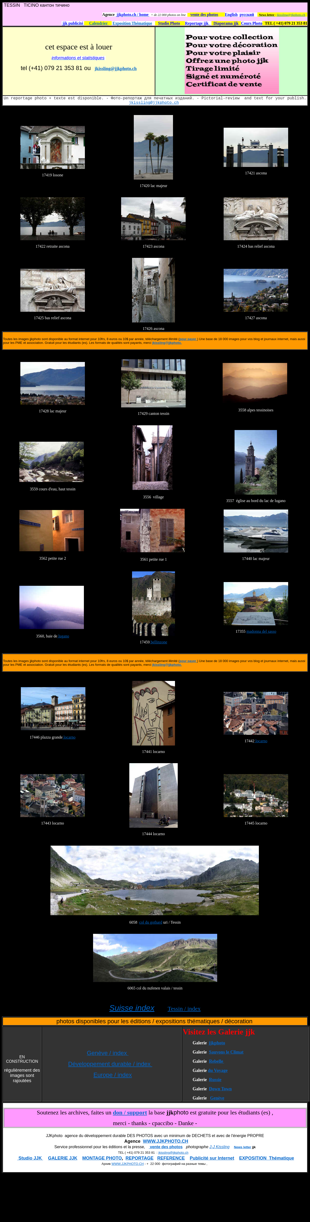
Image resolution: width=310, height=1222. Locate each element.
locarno (69, 737)
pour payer (187, 339)
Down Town (220, 1088)
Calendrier (98, 23)
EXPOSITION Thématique (266, 1158)
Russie (215, 1079)
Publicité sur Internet (212, 1158)
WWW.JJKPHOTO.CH (165, 1141)
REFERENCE (171, 1158)
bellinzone (158, 642)
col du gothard (150, 922)
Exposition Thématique (132, 23)
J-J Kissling (219, 1147)
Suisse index (131, 1007)
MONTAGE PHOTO (102, 1158)
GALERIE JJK (62, 1158)
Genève (217, 1098)
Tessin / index (184, 1008)
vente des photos (166, 1147)
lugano (63, 636)
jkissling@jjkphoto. (167, 343)
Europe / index (112, 1074)
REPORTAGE (140, 1158)
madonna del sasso (261, 631)
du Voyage (218, 1070)
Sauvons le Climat (226, 1052)
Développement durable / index (110, 1064)
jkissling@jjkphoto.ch (291, 15)
